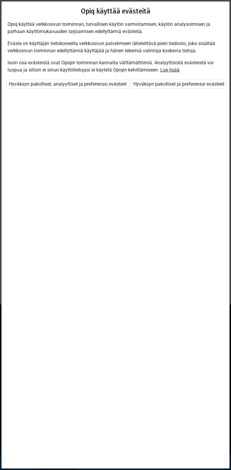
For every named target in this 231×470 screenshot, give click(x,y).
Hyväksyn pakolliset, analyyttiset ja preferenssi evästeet (68, 84)
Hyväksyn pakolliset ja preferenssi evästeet (178, 84)
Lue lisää (170, 70)
